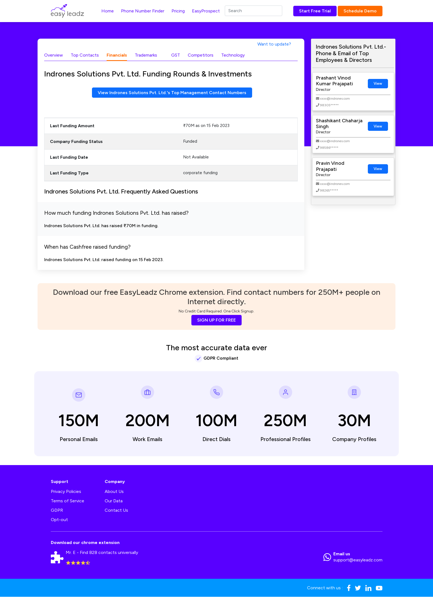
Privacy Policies (66, 491)
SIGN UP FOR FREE (216, 320)
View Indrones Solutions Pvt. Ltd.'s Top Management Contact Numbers (172, 92)
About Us (114, 491)
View (378, 83)
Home (107, 11)
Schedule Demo (360, 11)
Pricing (178, 11)
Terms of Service (67, 500)
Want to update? (274, 44)
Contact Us (116, 510)
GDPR (57, 510)
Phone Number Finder (142, 11)
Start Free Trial (315, 11)
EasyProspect (206, 11)
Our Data (114, 500)
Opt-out (59, 519)
